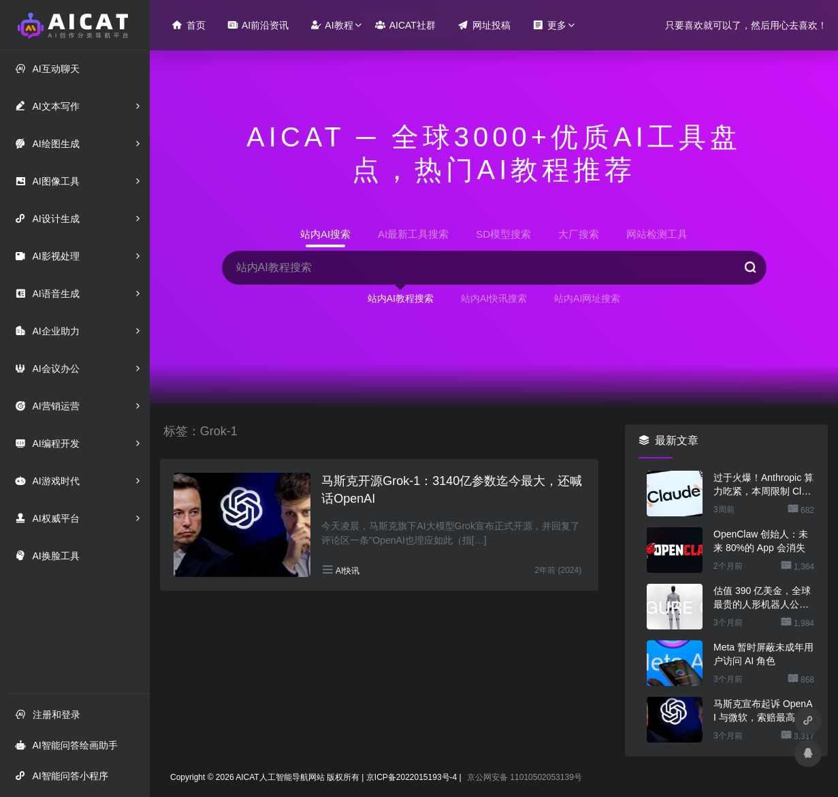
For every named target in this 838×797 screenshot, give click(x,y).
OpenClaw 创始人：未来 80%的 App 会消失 (760, 541)
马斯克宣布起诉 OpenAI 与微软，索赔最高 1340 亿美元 (763, 711)
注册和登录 (47, 714)
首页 (189, 25)
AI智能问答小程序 (61, 775)
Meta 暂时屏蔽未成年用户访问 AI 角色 (763, 654)
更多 (549, 25)
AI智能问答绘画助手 (66, 745)
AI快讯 (347, 571)
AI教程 (331, 25)
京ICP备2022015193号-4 (411, 777)
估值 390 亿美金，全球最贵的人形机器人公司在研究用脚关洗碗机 (762, 598)
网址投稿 (484, 25)
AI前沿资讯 (258, 25)
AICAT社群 (405, 25)
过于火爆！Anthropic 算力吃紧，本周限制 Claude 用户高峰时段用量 (763, 485)
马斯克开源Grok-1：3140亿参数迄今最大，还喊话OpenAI (451, 489)
